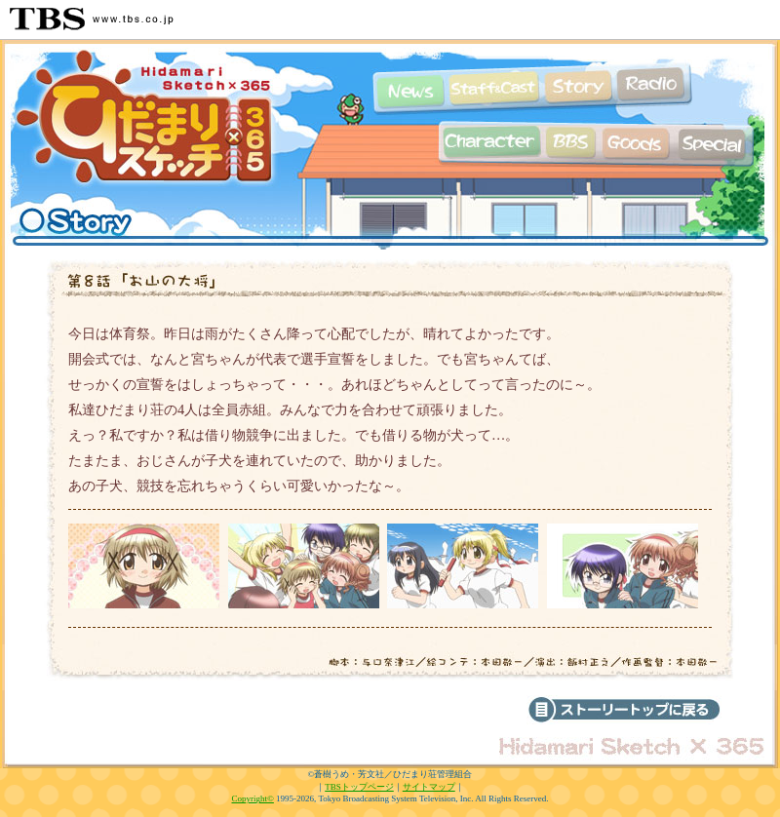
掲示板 (570, 142)
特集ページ (726, 142)
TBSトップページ (359, 787)
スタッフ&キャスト (494, 88)
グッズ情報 (636, 142)
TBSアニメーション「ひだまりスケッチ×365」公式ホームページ (146, 126)
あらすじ (577, 88)
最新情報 (408, 88)
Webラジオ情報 (653, 88)
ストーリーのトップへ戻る (624, 709)
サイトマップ (429, 787)
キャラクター (487, 142)
